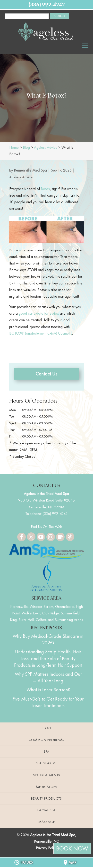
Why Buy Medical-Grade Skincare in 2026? (48, 639)
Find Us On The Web (46, 526)
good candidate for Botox (39, 313)
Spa (47, 751)
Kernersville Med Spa (30, 170)
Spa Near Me (46, 763)
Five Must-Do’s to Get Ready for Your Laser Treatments (48, 702)
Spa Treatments (46, 775)
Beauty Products (46, 798)
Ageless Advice (21, 177)
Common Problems (46, 740)
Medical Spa (46, 787)
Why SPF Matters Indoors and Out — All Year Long (48, 677)
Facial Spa (46, 810)
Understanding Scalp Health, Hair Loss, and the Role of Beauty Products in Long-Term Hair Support (48, 658)
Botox (45, 188)
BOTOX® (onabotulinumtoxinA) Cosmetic (40, 333)
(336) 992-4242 (46, 4)
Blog (46, 728)
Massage (46, 822)
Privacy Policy (46, 847)
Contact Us (46, 374)
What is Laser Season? (48, 689)
